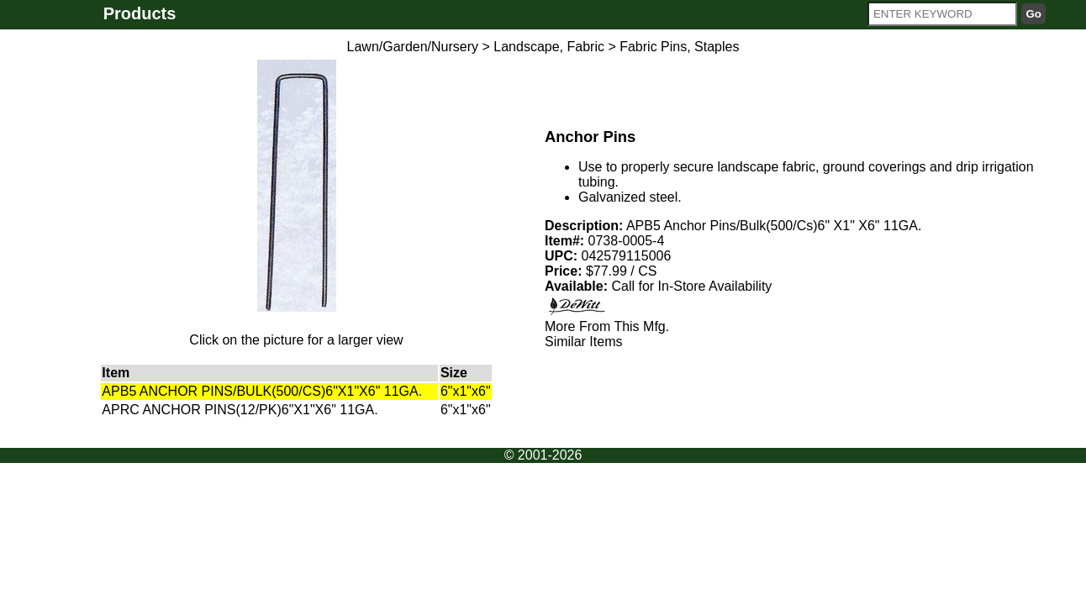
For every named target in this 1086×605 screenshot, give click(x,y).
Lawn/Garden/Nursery (413, 46)
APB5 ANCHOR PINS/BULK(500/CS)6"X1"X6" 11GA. (262, 391)
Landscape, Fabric (548, 46)
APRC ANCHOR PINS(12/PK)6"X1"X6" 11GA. (239, 409)
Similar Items (583, 341)
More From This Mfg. (607, 326)
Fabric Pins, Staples (679, 46)
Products (140, 13)
